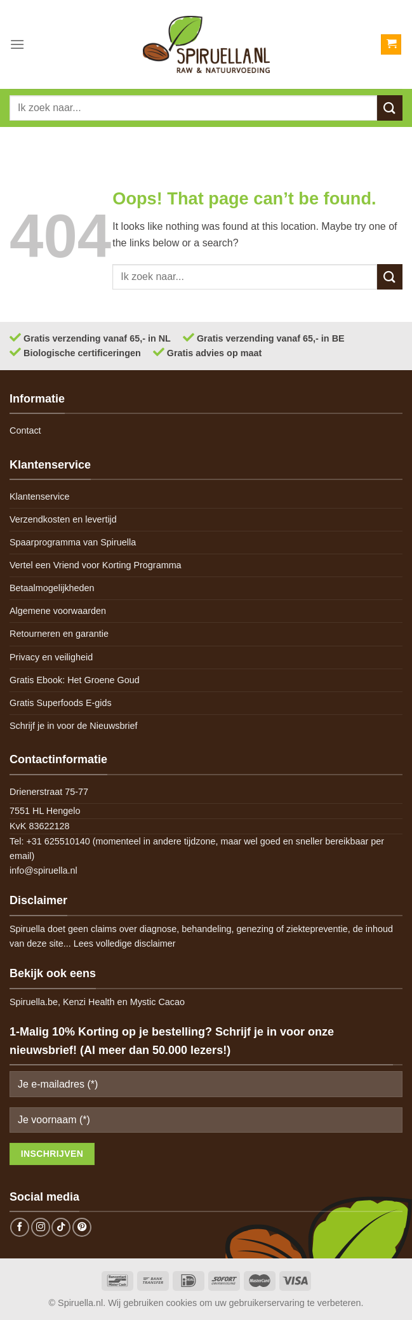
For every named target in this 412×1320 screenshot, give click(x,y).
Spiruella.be (34, 1002)
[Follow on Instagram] (40, 1227)
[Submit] (389, 107)
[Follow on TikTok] (60, 1227)
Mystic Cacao (157, 1002)
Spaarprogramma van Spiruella (73, 542)
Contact (25, 430)
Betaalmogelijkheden (52, 588)
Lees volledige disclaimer (125, 943)
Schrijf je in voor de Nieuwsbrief (74, 726)
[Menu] (17, 44)
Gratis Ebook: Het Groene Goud (75, 680)
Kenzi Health (89, 1002)
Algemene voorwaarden (58, 611)
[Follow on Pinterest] (81, 1227)
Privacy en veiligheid (51, 657)
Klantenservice (39, 496)
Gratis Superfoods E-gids (61, 703)
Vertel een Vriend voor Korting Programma (96, 565)
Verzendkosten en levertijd (63, 519)
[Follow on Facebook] (19, 1227)
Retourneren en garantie (59, 634)
